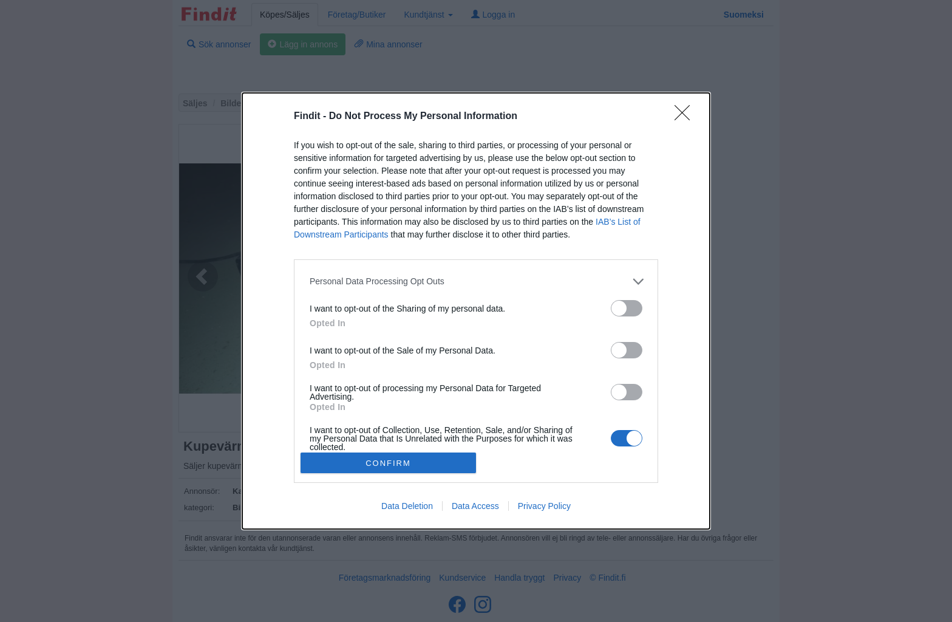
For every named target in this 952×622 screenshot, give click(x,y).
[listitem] (476, 281)
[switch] (626, 308)
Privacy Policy (544, 506)
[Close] (686, 116)
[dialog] (476, 311)
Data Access (475, 506)
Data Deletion (407, 506)
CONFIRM (388, 462)
